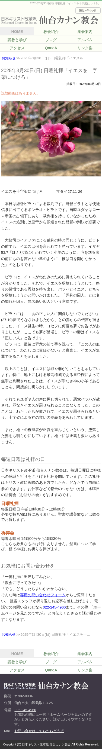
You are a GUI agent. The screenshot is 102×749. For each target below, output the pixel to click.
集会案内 (85, 31)
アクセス (17, 48)
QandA (51, 48)
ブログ (51, 40)
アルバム (85, 40)
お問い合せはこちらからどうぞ (39, 731)
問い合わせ (88, 10)
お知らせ (9, 58)
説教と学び (17, 40)
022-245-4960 (54, 607)
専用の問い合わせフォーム (43, 595)
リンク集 (85, 48)
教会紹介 (51, 31)
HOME (17, 31)
